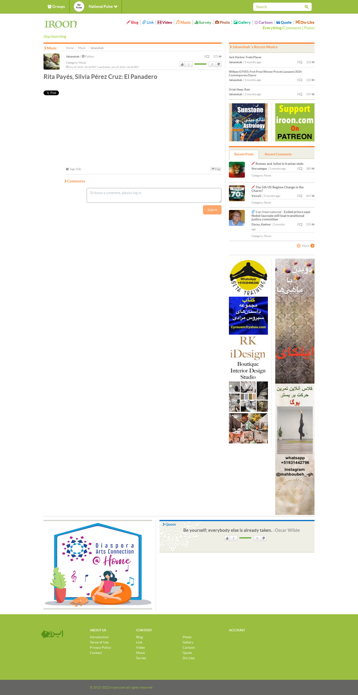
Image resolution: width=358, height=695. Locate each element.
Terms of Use (99, 642)
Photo (222, 22)
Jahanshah (72, 56)
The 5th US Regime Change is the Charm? (278, 189)
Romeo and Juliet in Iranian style (279, 164)
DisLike (218, 64)
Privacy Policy (100, 647)
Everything (272, 28)
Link (148, 22)
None (267, 175)
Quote (284, 22)
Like (182, 64)
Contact (96, 653)
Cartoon (264, 22)
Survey (202, 22)
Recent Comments (278, 154)
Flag (216, 169)
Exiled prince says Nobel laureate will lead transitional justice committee (281, 215)
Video (165, 22)
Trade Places (245, 57)
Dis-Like (304, 22)
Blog (132, 22)
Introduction (99, 637)
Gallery (242, 22)
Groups (56, 6)
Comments (292, 28)
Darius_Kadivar (261, 224)
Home (70, 47)
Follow (88, 56)
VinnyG (256, 195)
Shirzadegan (259, 168)
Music (183, 22)
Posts (308, 28)
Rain (239, 89)
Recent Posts (243, 154)
